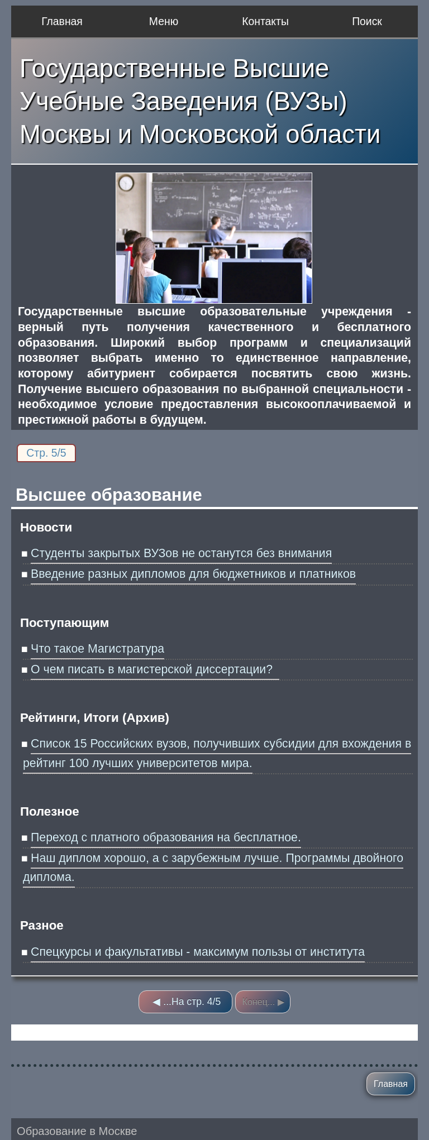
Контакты (265, 21)
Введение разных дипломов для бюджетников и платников (193, 574)
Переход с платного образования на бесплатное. (166, 837)
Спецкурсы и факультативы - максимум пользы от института (198, 952)
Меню (163, 21)
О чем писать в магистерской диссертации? (155, 669)
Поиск (367, 21)
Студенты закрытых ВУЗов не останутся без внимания (181, 553)
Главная (62, 21)
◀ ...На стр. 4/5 (186, 1001)
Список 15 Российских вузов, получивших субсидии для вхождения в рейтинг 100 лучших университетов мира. (217, 753)
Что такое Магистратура (97, 648)
